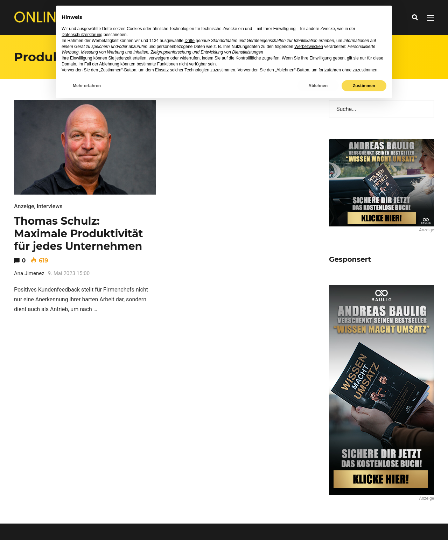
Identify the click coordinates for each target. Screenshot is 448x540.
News (175, 17)
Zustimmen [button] (364, 521)
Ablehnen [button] (318, 521)
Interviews (206, 17)
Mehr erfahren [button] (87, 521)
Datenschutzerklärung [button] (82, 470)
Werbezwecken (308, 482)
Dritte (189, 476)
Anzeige (24, 206)
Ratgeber (242, 17)
